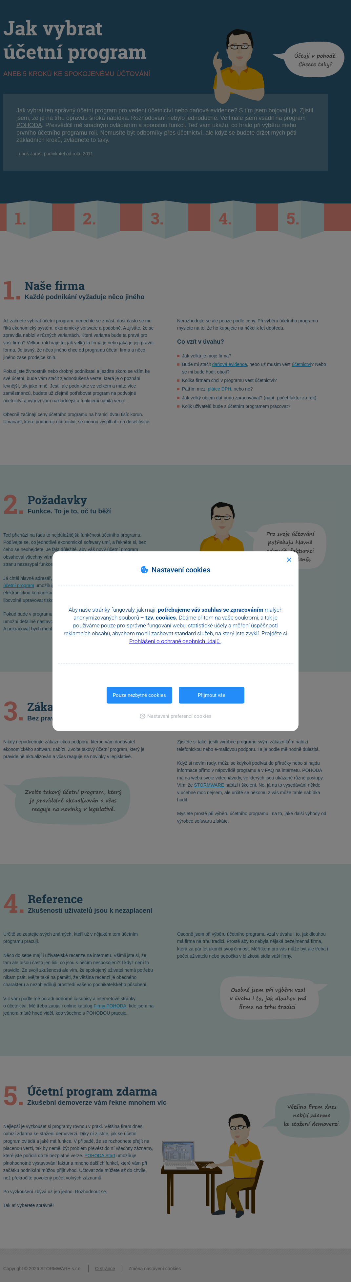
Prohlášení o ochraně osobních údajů (175, 641)
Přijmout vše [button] (211, 695)
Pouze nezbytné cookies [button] (139, 695)
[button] (176, 716)
